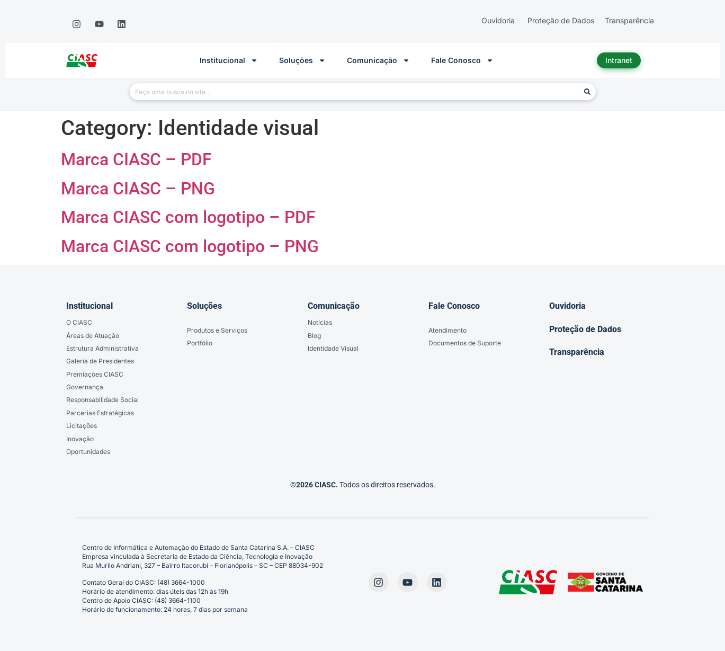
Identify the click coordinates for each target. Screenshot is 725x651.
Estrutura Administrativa (102, 348)
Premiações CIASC (94, 374)
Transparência (576, 352)
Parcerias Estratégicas (100, 413)
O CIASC (79, 322)
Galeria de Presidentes (100, 361)
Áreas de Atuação (92, 336)
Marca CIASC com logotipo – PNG (190, 246)
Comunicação (378, 60)
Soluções (302, 60)
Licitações (81, 426)
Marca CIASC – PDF (136, 159)
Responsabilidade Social (102, 400)
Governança (84, 387)
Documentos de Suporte (464, 343)
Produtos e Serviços (217, 330)
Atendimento (447, 330)
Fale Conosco (462, 60)
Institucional (229, 60)
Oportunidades (88, 452)
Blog (314, 336)
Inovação (80, 439)
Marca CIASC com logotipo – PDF (188, 217)
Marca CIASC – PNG (138, 189)
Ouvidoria (567, 306)
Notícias (320, 322)
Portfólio (199, 343)
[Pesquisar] (587, 91)
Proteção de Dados (585, 329)
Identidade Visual (333, 348)
